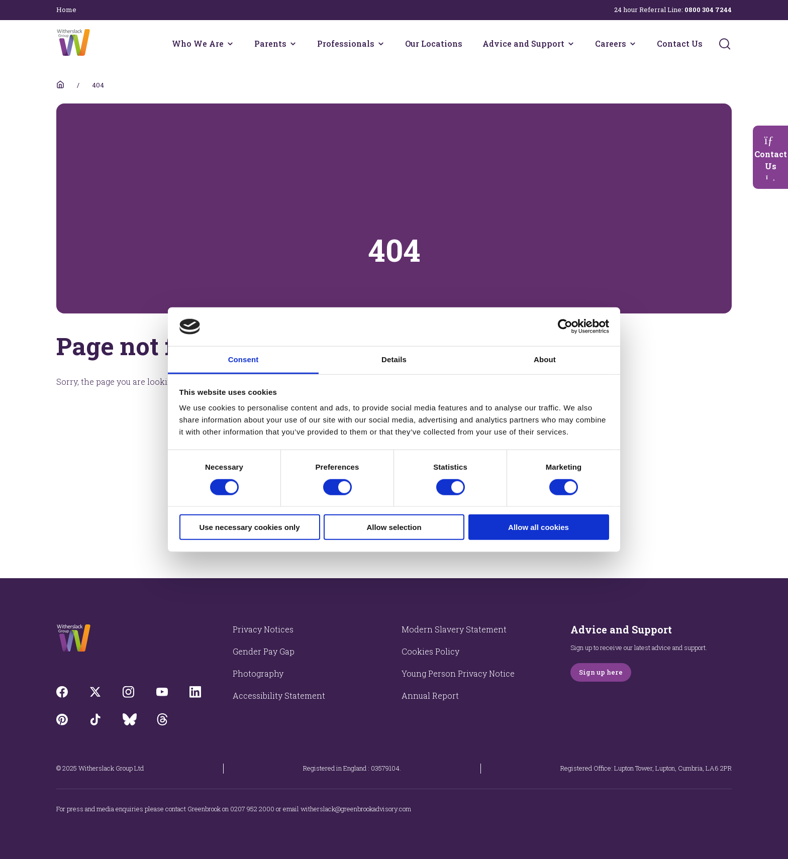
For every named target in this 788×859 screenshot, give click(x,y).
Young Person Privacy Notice (458, 673)
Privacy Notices (263, 629)
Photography (258, 673)
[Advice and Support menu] (571, 44)
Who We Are (198, 43)
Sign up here (601, 672)
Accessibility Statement (279, 695)
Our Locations (433, 43)
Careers (610, 43)
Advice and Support (523, 43)
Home (66, 9)
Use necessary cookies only (249, 527)
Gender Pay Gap (263, 651)
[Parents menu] (293, 44)
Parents (270, 43)
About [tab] (545, 359)
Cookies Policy (430, 651)
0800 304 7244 (708, 9)
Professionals (345, 43)
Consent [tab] (243, 359)
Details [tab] (394, 359)
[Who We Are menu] (230, 44)
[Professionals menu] (381, 44)
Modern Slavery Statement (454, 629)
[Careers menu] (633, 44)
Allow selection (393, 527)
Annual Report (430, 695)
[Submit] (725, 44)
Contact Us (680, 43)
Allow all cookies (538, 527)
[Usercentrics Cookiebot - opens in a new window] (565, 326)
